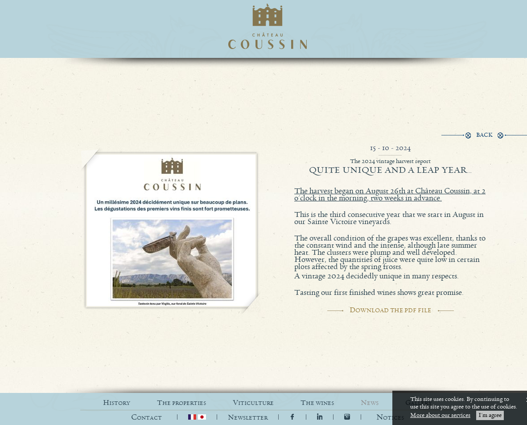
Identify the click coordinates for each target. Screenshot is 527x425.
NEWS (370, 403)
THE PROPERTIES (181, 403)
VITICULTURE (253, 403)
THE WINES (317, 403)
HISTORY (116, 403)
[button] (390, 417)
